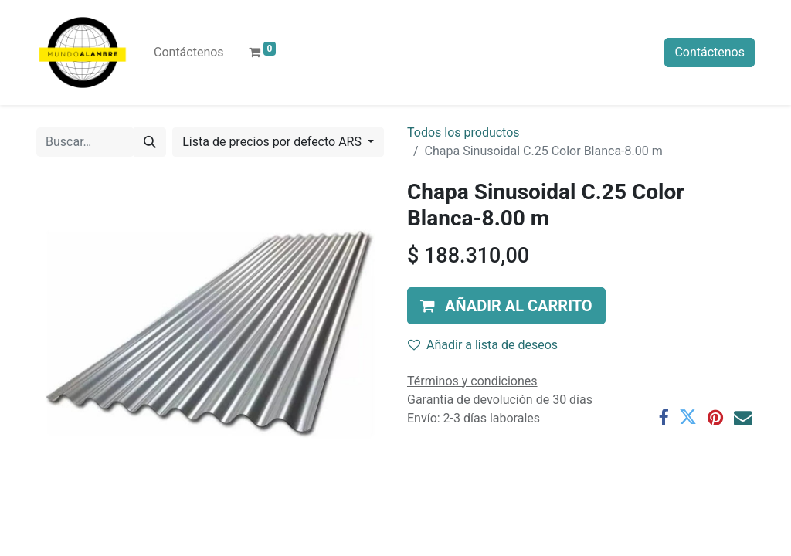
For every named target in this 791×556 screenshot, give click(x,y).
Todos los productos (463, 132)
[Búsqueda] (150, 142)
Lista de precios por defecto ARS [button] (273, 141)
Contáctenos (709, 52)
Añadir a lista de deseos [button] (483, 344)
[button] (506, 305)
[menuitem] (189, 52)
